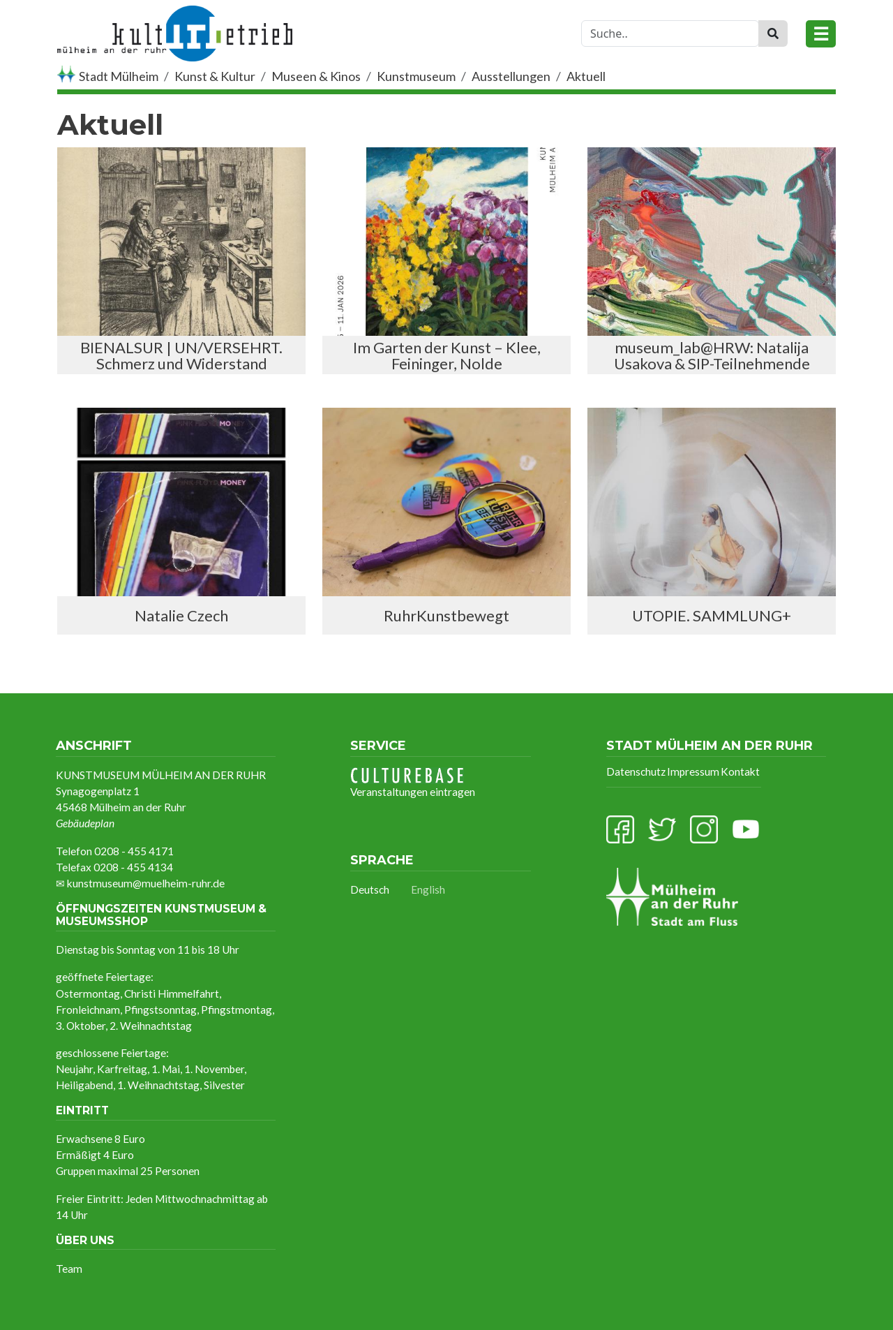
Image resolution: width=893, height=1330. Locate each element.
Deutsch (369, 889)
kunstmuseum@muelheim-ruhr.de (146, 883)
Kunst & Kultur (214, 76)
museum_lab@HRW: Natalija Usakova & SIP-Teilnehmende (712, 355)
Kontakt (740, 771)
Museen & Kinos (316, 76)
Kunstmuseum (416, 76)
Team (69, 1268)
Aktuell (586, 76)
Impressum (693, 771)
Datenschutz (636, 771)
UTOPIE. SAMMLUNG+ (711, 615)
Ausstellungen (511, 76)
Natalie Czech (181, 615)
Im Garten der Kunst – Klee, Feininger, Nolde (447, 355)
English (428, 889)
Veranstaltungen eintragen (412, 782)
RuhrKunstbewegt (446, 615)
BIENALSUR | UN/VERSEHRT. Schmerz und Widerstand (181, 355)
